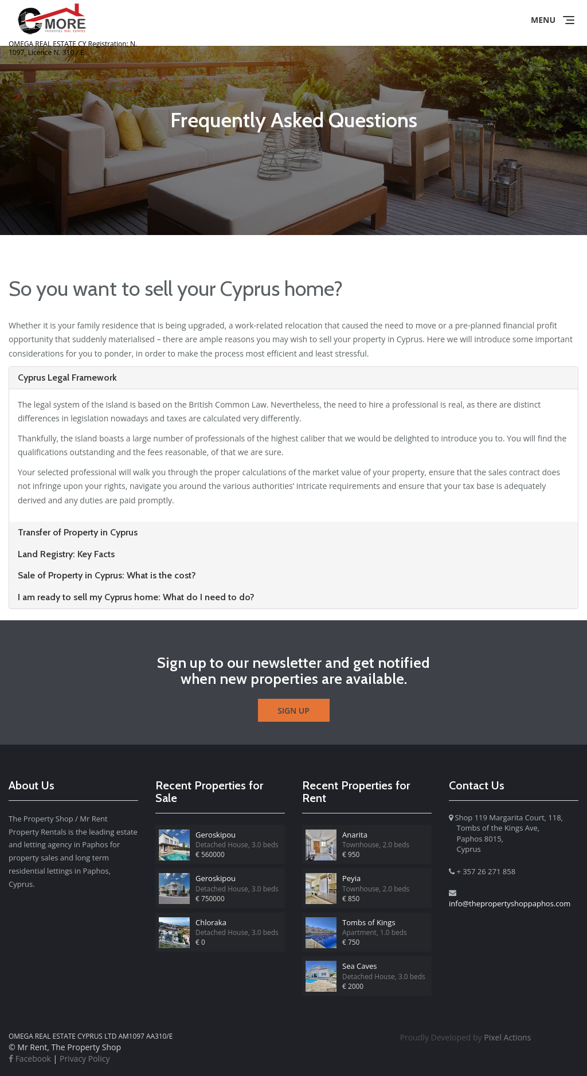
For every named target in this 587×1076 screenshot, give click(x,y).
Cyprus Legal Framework (67, 377)
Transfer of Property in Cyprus (78, 532)
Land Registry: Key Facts (66, 554)
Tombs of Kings (369, 922)
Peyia (351, 878)
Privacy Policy (84, 1058)
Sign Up (293, 710)
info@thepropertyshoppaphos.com (509, 903)
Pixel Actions (465, 1037)
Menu (543, 19)
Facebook (30, 1058)
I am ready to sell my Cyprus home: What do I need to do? (136, 597)
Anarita (354, 835)
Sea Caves (359, 966)
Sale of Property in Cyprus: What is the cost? (107, 575)
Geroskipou (215, 835)
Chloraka (210, 922)
